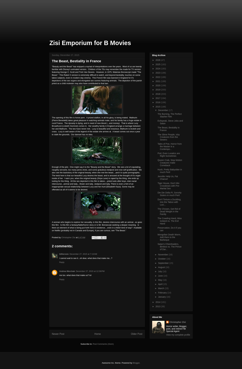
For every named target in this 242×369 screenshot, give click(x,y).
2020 (158, 85)
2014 (158, 302)
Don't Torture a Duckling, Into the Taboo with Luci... (169, 202)
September (163, 263)
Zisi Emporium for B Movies (90, 42)
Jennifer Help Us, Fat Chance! (168, 177)
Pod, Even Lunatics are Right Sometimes (169, 154)
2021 (158, 81)
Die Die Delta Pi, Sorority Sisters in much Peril (170, 194)
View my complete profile (178, 335)
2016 (158, 102)
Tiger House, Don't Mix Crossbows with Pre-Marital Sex (169, 186)
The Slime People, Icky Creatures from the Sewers (169, 137)
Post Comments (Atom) (103, 344)
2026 (158, 60)
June (160, 276)
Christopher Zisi (177, 322)
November (163, 254)
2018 (158, 94)
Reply (61, 262)
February (162, 292)
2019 (158, 89)
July (160, 271)
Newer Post (58, 334)
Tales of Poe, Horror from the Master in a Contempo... (170, 146)
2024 (158, 68)
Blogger (136, 363)
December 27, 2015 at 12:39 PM (90, 271)
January (162, 297)
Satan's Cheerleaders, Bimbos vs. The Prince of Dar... (170, 247)
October (162, 259)
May (160, 280)
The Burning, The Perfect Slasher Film (170, 115)
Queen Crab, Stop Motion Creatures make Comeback (170, 163)
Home (97, 334)
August (161, 267)
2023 (158, 73)
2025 (158, 64)
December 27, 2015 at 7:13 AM (83, 254)
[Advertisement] (15, 15)
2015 (158, 106)
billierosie (64, 254)
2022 (158, 77)
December (163, 110)
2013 (158, 306)
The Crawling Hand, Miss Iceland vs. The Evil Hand (170, 221)
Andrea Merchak (67, 271)
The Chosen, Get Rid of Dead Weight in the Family (169, 211)
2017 (158, 98)
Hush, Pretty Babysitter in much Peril (170, 170)
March (161, 288)
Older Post (136, 334)
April (160, 284)
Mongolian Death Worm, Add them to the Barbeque (169, 237)
